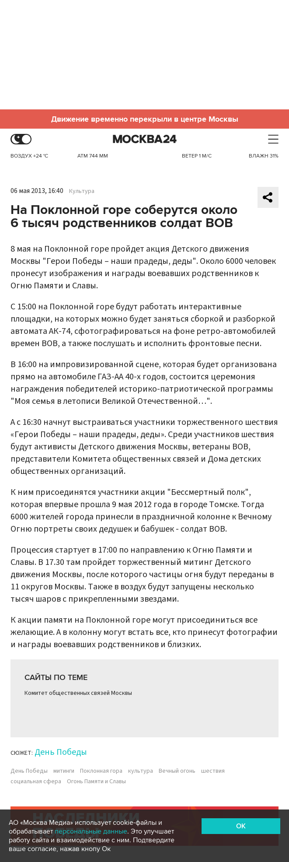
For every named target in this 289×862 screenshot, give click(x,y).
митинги (63, 771)
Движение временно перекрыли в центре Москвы (144, 119)
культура (140, 771)
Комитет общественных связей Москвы (78, 693)
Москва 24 (145, 139)
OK (241, 826)
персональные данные (91, 831)
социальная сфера (35, 781)
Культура (81, 191)
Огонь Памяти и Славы (96, 781)
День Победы (61, 752)
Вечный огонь (177, 771)
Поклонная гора (101, 771)
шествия (213, 771)
